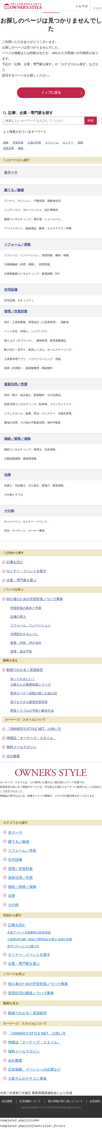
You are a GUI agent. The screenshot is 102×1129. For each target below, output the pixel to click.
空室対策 (18, 142)
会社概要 (13, 756)
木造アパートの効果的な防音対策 (29, 932)
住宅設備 (15, 860)
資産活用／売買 (20, 878)
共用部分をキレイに (24, 634)
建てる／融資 (18, 842)
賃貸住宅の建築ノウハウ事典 (31, 993)
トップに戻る (51, 92)
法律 (11, 896)
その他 (13, 905)
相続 (20, 148)
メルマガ (81, 6)
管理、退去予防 (21, 651)
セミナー (68, 142)
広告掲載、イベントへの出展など (34, 1069)
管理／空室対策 (20, 869)
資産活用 (8, 148)
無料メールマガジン (21, 747)
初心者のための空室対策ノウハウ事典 (35, 599)
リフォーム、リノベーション (30, 625)
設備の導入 (18, 616)
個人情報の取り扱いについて (65, 1101)
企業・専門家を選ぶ (21, 580)
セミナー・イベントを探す (26, 571)
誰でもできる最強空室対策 (29, 702)
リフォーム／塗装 (22, 851)
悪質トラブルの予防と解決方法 (32, 710)
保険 (5, 142)
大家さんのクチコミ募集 (27, 1079)
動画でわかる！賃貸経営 (25, 670)
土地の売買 (34, 142)
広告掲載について (30, 1101)
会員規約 (95, 1101)
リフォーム (52, 142)
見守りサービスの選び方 (23, 946)
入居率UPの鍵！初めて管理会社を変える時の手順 (39, 939)
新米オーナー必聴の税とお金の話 (33, 693)
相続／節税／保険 (22, 887)
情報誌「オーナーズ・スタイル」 (31, 738)
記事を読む (15, 562)
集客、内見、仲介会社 (25, 642)
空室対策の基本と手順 (25, 608)
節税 (80, 142)
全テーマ (15, 833)
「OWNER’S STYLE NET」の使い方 (34, 729)
